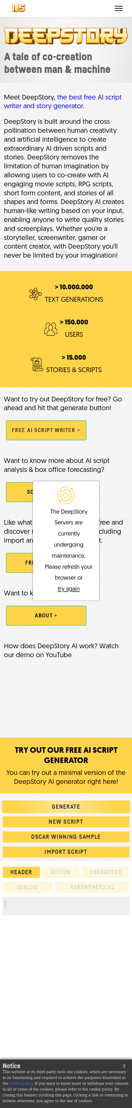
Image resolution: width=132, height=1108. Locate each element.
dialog (27, 887)
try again (69, 589)
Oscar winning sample (66, 837)
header (21, 872)
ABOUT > (46, 615)
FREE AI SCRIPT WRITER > (46, 430)
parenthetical (92, 887)
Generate (66, 807)
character (105, 872)
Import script (66, 852)
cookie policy (21, 1084)
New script (66, 822)
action (60, 872)
